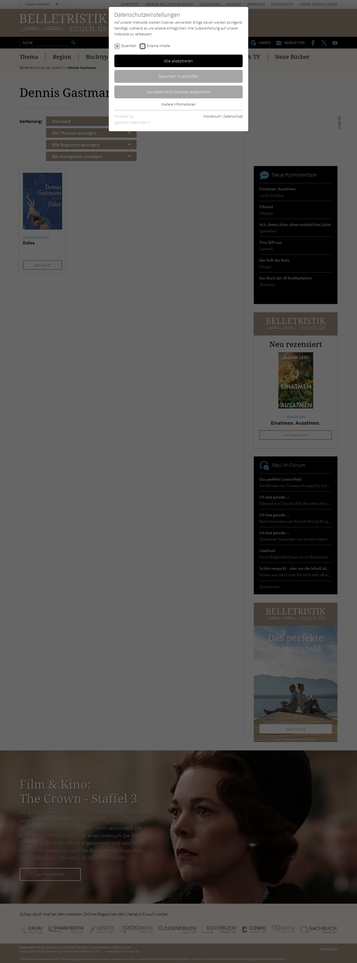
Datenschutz (233, 116)
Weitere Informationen (178, 104)
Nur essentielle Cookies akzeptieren (178, 91)
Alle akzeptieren (178, 61)
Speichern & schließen (178, 76)
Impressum (212, 116)
